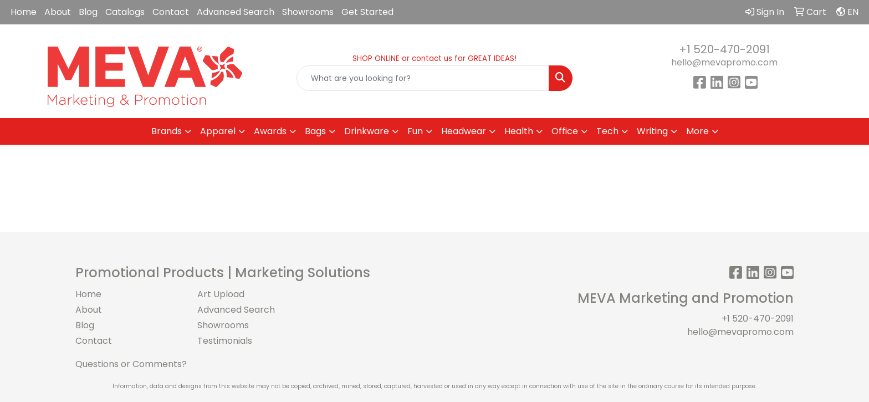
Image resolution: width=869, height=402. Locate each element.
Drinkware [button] (366, 131)
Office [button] (564, 131)
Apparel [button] (218, 131)
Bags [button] (315, 131)
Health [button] (518, 131)
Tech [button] (607, 131)
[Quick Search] (423, 78)
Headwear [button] (463, 131)
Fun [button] (415, 131)
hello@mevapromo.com (724, 62)
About (57, 12)
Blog (88, 12)
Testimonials (224, 340)
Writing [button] (652, 131)
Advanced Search (235, 12)
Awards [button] (270, 131)
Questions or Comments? (131, 364)
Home (24, 12)
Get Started (367, 12)
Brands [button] (166, 131)
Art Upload (220, 294)
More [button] (697, 131)
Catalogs (125, 12)
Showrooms (308, 12)
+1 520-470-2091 (724, 49)
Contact (170, 12)
